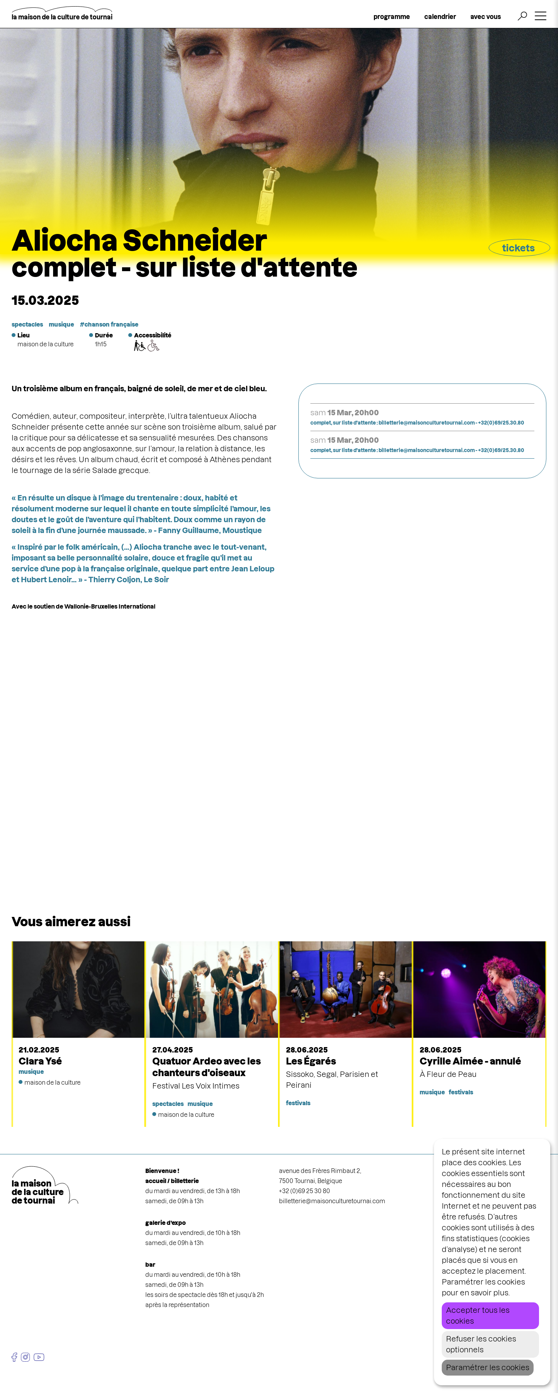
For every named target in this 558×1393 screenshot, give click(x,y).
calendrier (440, 16)
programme (392, 16)
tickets (518, 248)
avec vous (485, 16)
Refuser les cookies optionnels (481, 1344)
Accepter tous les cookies (478, 1315)
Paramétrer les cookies (487, 1368)
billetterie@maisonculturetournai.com (332, 1201)
